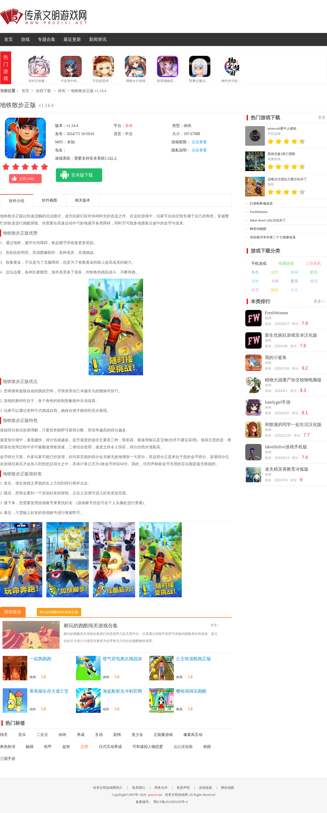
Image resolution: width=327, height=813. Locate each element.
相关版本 (82, 200)
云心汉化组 (183, 747)
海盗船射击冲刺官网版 (122, 691)
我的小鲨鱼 (276, 357)
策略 (255, 281)
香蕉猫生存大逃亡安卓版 (49, 691)
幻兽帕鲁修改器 (261, 203)
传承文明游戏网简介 (107, 788)
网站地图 (227, 788)
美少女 (137, 735)
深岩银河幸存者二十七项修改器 (273, 237)
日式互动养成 (110, 747)
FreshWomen (258, 212)
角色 (179, 709)
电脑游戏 (286, 263)
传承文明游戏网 (43, 16)
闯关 (4, 735)
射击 (314, 272)
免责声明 (183, 788)
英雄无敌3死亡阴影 (281, 154)
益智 (66, 747)
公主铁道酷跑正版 (193, 658)
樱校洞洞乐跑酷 (191, 691)
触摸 (30, 747)
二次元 (42, 735)
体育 (255, 290)
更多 (322, 117)
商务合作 (161, 788)
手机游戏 (259, 263)
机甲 (48, 747)
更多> (215, 625)
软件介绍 (16, 201)
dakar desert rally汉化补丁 (268, 220)
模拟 (314, 281)
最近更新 (72, 39)
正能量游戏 (163, 735)
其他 (294, 290)
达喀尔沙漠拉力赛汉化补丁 (287, 179)
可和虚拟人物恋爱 (147, 747)
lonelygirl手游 (277, 402)
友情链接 (205, 788)
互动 (99, 735)
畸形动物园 (258, 229)
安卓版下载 (74, 175)
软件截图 (49, 200)
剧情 (117, 735)
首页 (8, 39)
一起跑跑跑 (40, 658)
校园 (207, 747)
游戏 (25, 39)
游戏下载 (43, 91)
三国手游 (7, 759)
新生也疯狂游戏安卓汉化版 (291, 335)
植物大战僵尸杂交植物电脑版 (293, 379)
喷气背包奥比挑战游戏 (122, 659)
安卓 (129, 126)
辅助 (274, 290)
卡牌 (274, 281)
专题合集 (46, 39)
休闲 (61, 91)
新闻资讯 (98, 39)
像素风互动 (192, 735)
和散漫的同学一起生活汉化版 (293, 424)
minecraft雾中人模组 (282, 128)
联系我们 (138, 788)
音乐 (22, 735)
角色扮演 (7, 747)
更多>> (320, 301)
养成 (80, 735)
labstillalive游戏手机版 (286, 446)
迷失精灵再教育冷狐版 (286, 469)
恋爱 (84, 747)
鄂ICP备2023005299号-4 (170, 802)
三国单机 (313, 263)
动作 (32, 709)
